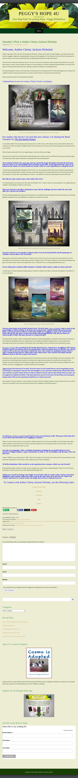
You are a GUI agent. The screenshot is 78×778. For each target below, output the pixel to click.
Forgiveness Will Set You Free (11, 633)
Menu (39, 31)
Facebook (39, 491)
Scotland (17, 523)
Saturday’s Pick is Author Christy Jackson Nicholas (29, 525)
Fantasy (18, 521)
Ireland (67, 521)
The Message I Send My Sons (11, 629)
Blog (39, 499)
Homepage (39, 495)
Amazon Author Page (39, 487)
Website (4, 579)
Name (4, 564)
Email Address (8, 733)
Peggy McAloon (23, 44)
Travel (22, 523)
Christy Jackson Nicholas (23, 519)
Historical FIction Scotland (57, 521)
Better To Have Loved (15, 436)
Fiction (23, 521)
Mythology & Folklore (8, 523)
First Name (6, 740)
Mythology (72, 521)
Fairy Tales (13, 521)
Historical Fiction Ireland (42, 521)
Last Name (6, 748)
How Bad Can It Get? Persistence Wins (13, 636)
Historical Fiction (30, 521)
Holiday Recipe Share (8, 625)
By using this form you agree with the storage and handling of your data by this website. (31, 587)
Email (4, 572)
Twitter (39, 503)
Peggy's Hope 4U (39, 13)
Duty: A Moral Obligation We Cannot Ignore (15, 622)
